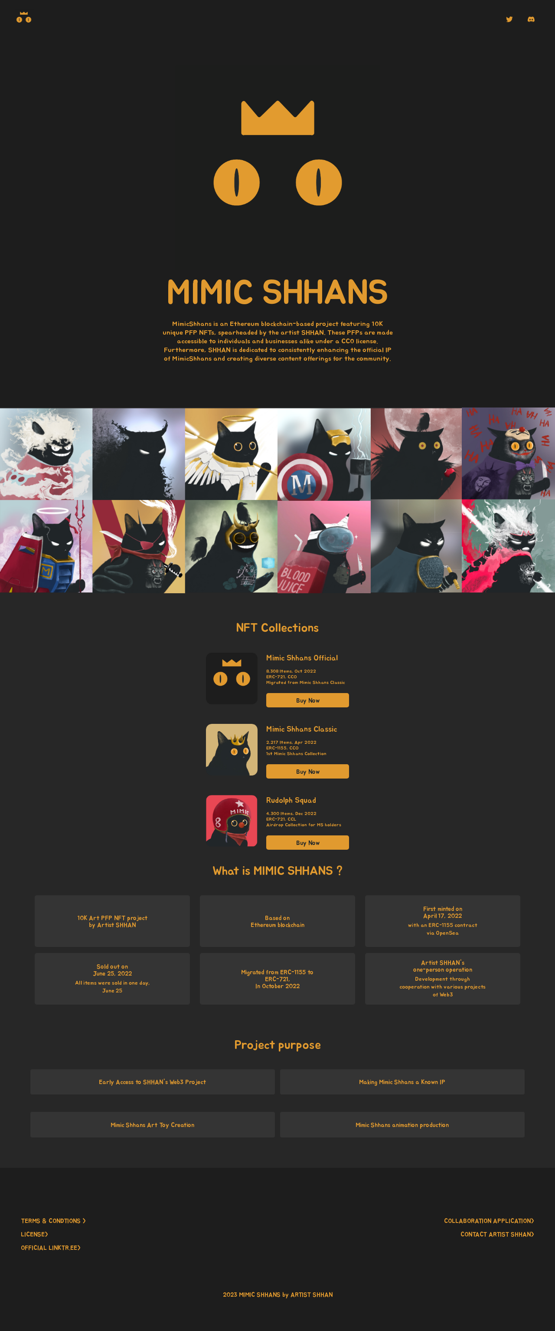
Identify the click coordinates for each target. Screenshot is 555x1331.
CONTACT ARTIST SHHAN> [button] (497, 1234)
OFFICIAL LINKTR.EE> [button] (51, 1248)
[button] (509, 19)
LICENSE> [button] (34, 1234)
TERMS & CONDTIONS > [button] (53, 1221)
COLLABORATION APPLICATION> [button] (489, 1221)
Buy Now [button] (308, 700)
